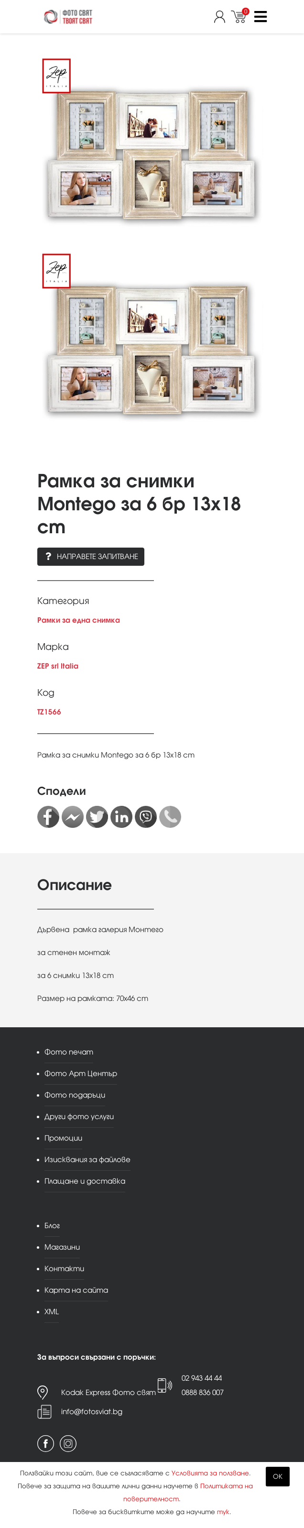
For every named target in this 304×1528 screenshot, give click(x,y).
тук (223, 1512)
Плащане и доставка (84, 1181)
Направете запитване (90, 556)
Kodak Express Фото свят (108, 1392)
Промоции (63, 1138)
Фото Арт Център (80, 1073)
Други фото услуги (79, 1116)
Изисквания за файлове (87, 1159)
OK (277, 1476)
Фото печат (68, 1052)
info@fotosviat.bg (91, 1411)
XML (51, 1312)
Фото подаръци (74, 1095)
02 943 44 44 (202, 1378)
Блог (52, 1225)
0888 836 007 (203, 1392)
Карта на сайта (76, 1290)
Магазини (62, 1247)
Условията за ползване (210, 1473)
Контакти (64, 1268)
